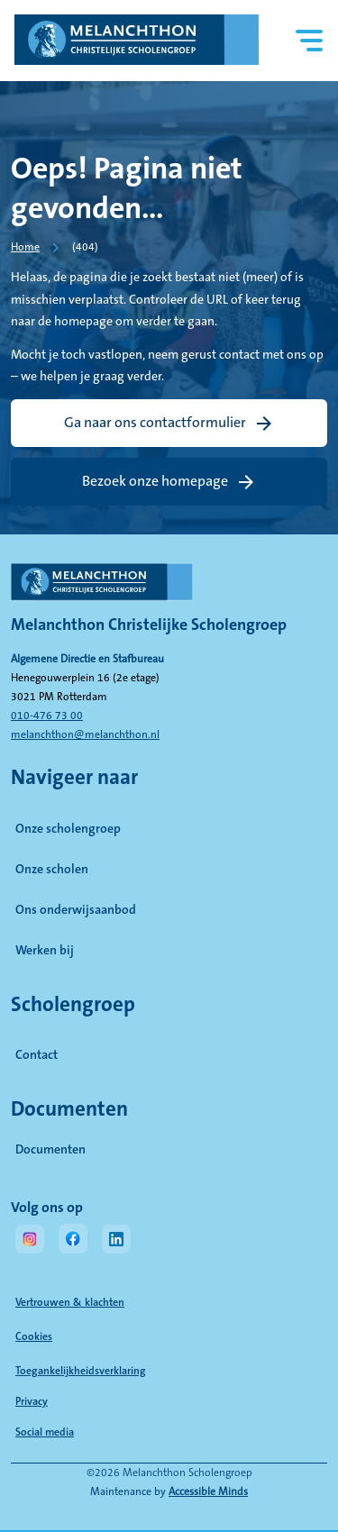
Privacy (31, 1402)
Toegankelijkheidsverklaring (80, 1371)
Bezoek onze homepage (155, 481)
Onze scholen (51, 869)
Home (25, 247)
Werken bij (44, 951)
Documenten (130, 1149)
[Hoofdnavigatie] (310, 41)
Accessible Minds (208, 1492)
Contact (36, 1055)
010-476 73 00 (47, 716)
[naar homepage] (169, 589)
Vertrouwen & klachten (69, 1303)
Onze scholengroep (68, 829)
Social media (114, 1432)
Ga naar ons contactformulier (155, 423)
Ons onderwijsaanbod (75, 910)
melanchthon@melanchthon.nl (85, 735)
